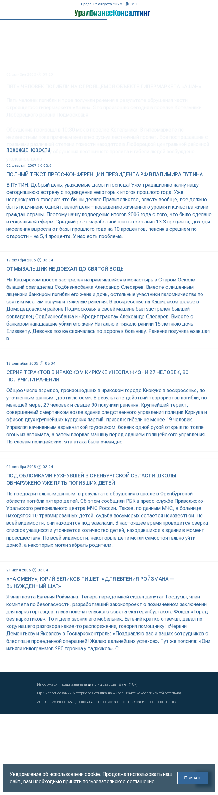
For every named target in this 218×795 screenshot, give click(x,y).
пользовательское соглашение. (119, 782)
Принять (192, 777)
